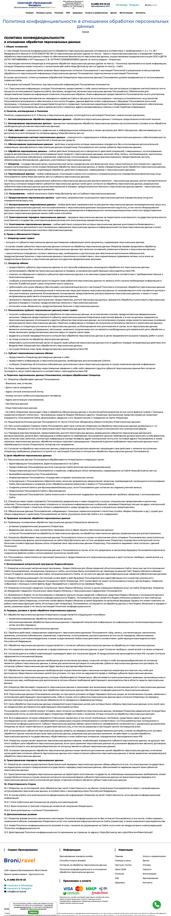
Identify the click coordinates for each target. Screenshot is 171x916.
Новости (147, 869)
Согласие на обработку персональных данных (83, 865)
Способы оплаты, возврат (73, 860)
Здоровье (77, 13)
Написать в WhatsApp (18, 885)
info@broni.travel (15, 891)
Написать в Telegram (17, 888)
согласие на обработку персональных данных (36, 908)
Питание (59, 13)
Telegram (134, 5)
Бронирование (150, 878)
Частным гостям (123, 865)
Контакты (140, 13)
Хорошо (33, 912)
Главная (29, 13)
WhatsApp (122, 5)
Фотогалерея (126, 13)
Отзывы (147, 865)
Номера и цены (44, 13)
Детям (113, 13)
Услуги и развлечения (96, 13)
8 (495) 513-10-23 (100, 4)
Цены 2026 (120, 869)
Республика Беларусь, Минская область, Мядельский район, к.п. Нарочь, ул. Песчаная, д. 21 (73, 5)
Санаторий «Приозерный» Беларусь (34, 4)
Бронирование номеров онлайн (76, 856)
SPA (68, 13)
